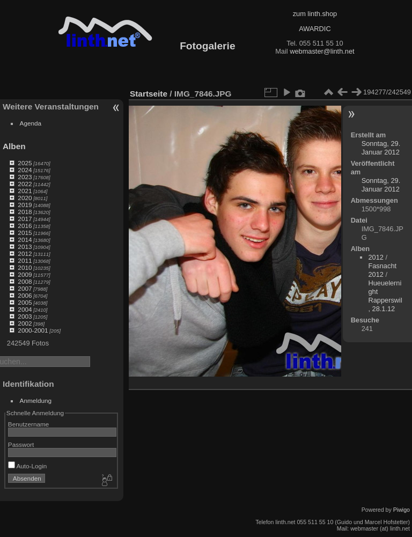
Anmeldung (36, 400)
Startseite (148, 93)
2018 (25, 211)
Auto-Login (27, 465)
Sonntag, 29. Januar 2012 (381, 147)
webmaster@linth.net (322, 51)
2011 (25, 260)
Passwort (21, 444)
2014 (25, 239)
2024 (25, 169)
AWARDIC (314, 29)
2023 (25, 176)
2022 (25, 183)
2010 (25, 267)
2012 (25, 253)
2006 (25, 295)
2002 (25, 323)
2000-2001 (33, 330)
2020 (25, 197)
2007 (25, 288)
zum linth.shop (315, 14)
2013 (25, 246)
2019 (25, 204)
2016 (25, 225)
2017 (25, 218)
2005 (25, 302)
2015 (25, 232)
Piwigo (401, 509)
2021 (25, 190)
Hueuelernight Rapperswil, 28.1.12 (385, 296)
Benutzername (28, 424)
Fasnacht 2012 (382, 270)
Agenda (31, 123)
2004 (25, 309)
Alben (14, 146)
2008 (25, 281)
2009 (25, 274)
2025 (25, 162)
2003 (25, 316)
